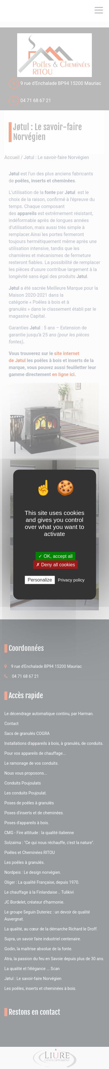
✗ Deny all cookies (55, 564)
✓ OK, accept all (55, 556)
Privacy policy (71, 579)
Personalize (40, 579)
